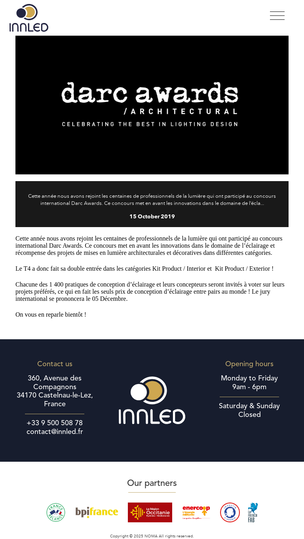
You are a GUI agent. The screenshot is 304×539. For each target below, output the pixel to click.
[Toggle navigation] (277, 16)
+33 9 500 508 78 (55, 423)
